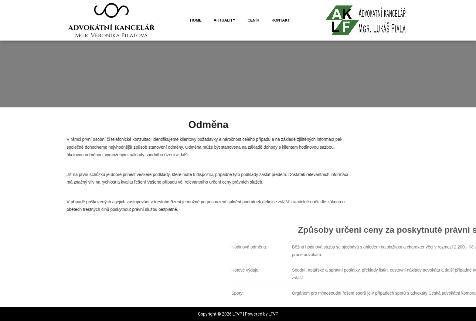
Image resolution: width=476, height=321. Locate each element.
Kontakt (280, 20)
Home (196, 20)
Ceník (253, 20)
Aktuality (224, 20)
